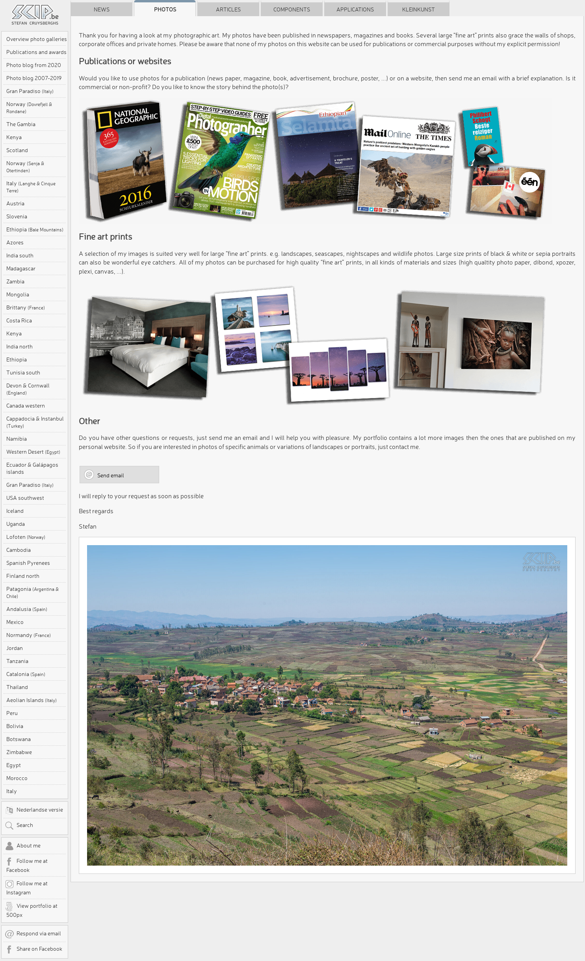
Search (19, 826)
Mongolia (17, 294)
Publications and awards (36, 52)
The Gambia (20, 124)
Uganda (15, 523)
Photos (165, 9)
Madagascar (20, 268)
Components (291, 9)
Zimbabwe (19, 752)
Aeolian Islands (31, 700)
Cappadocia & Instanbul (35, 422)
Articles (228, 9)
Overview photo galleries (36, 39)
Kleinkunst (418, 9)
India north (19, 346)
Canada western (25, 405)
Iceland (15, 510)
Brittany (25, 307)
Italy (31, 187)
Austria (15, 203)
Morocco (17, 778)
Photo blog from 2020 (33, 65)
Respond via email (33, 934)
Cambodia (18, 549)
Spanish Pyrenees (28, 562)
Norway (29, 107)
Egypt (13, 765)
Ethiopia (34, 229)
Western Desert (33, 451)
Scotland (17, 150)
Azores (15, 242)
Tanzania (17, 661)
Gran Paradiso (30, 91)
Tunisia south (23, 372)
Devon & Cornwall (28, 389)
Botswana (18, 739)
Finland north (22, 575)
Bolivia (14, 726)
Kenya (14, 137)
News (102, 9)
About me (23, 846)
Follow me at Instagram (26, 887)
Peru (12, 713)
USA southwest (25, 497)
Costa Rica (19, 320)
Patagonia (32, 592)
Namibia (16, 438)
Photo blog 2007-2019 (33, 78)
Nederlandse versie (34, 810)
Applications (355, 9)
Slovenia (16, 216)
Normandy (28, 635)
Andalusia (26, 609)
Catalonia (25, 674)
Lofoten (25, 536)
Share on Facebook (33, 949)
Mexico (15, 622)
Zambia (15, 281)
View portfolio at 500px (31, 910)
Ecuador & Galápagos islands (32, 468)
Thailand (17, 687)
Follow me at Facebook (26, 865)
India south (19, 255)
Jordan (14, 648)
